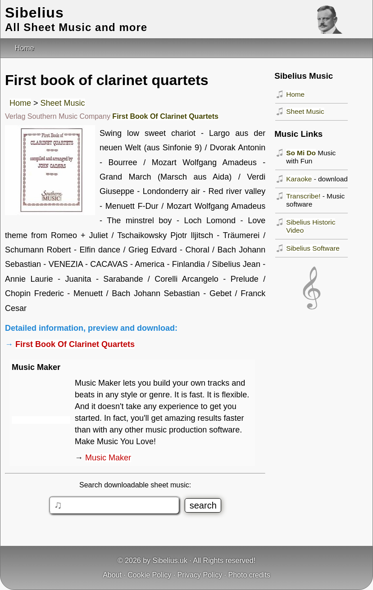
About (112, 575)
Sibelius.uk (170, 560)
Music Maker (108, 457)
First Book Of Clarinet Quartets (165, 116)
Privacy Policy (200, 575)
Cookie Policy (149, 575)
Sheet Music (63, 103)
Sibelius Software (313, 248)
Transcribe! (303, 196)
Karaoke (299, 179)
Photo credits (249, 575)
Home (20, 103)
